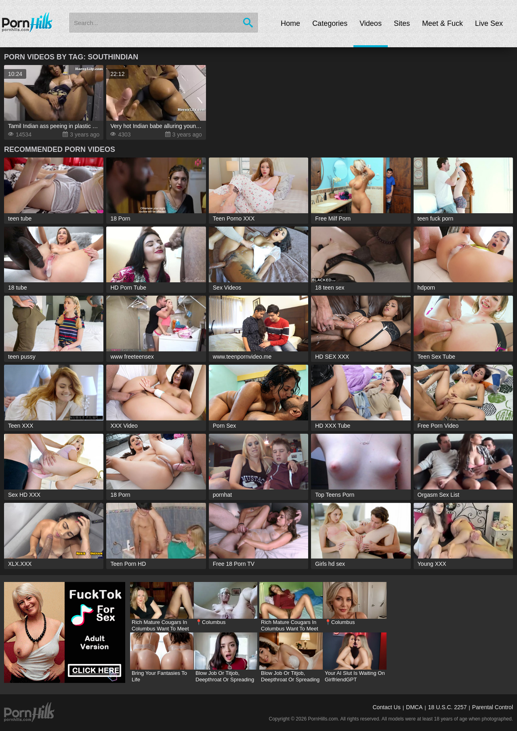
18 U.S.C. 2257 (447, 707)
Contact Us (386, 707)
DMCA (414, 707)
